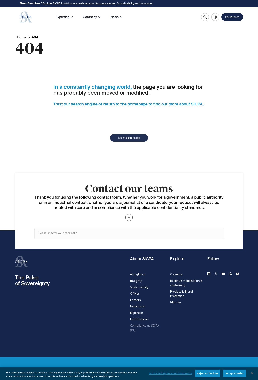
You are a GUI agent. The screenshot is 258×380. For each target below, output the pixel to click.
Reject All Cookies (207, 375)
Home (21, 37)
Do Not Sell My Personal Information (170, 375)
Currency (176, 274)
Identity (175, 302)
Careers (135, 300)
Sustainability (139, 287)
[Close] (252, 375)
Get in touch (232, 17)
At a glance (137, 274)
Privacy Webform (103, 368)
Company (92, 17)
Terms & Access (59, 368)
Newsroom (137, 306)
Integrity (136, 281)
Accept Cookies (235, 375)
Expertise (65, 17)
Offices (135, 294)
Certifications (139, 319)
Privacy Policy (81, 368)
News (116, 17)
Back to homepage (129, 143)
